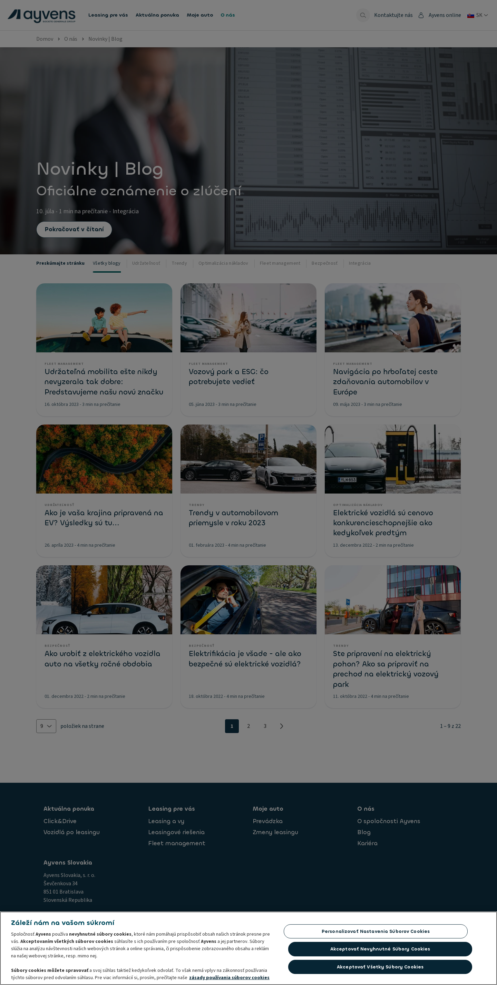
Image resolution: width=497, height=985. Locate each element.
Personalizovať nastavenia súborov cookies (376, 933)
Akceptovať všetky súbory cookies (380, 969)
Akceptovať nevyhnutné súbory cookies (380, 951)
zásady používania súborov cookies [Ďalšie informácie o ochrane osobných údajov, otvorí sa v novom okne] (229, 979)
